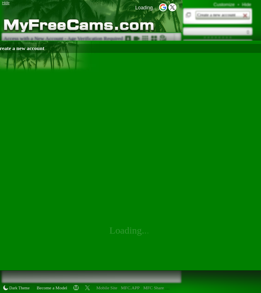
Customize (224, 4)
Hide (246, 4)
